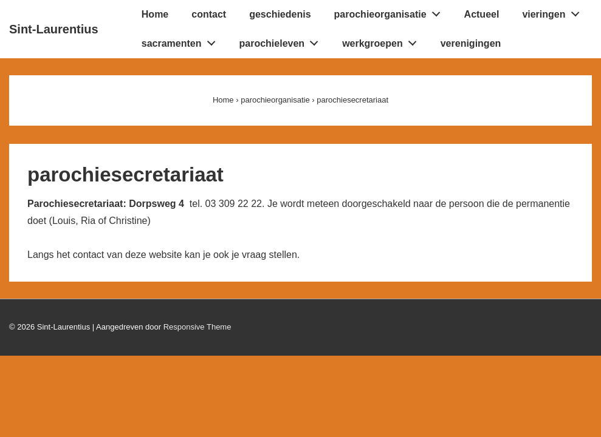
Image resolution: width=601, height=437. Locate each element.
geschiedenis (280, 14)
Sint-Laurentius (53, 29)
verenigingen (471, 43)
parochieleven (282, 41)
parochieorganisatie (390, 11)
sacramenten (182, 41)
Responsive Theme (197, 326)
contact (208, 14)
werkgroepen (382, 41)
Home (155, 14)
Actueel (482, 14)
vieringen (554, 11)
